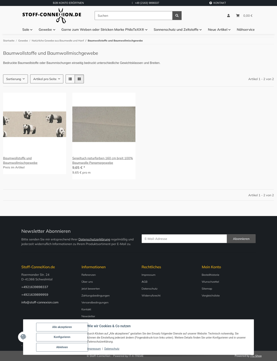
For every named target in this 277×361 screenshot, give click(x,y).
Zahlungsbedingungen (96, 295)
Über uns (87, 281)
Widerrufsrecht (151, 295)
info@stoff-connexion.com (39, 302)
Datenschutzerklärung (94, 239)
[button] (228, 15)
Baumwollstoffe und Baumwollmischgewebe (20, 160)
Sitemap (207, 288)
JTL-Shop (256, 356)
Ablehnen (62, 347)
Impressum (94, 349)
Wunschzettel (210, 281)
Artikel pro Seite (45, 79)
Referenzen (89, 275)
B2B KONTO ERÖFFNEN (68, 2)
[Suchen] (134, 15)
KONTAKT (217, 2)
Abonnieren (241, 239)
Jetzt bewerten (91, 288)
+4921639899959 (34, 294)
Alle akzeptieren (62, 327)
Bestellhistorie (210, 275)
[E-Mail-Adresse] (184, 238)
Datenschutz (112, 349)
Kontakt (86, 309)
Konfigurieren (62, 337)
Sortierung (13, 79)
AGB (145, 281)
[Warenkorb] (244, 15)
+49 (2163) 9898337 (147, 2)
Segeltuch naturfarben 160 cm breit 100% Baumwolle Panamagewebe (102, 160)
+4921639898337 (34, 287)
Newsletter (88, 316)
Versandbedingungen (95, 302)
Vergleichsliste (211, 295)
